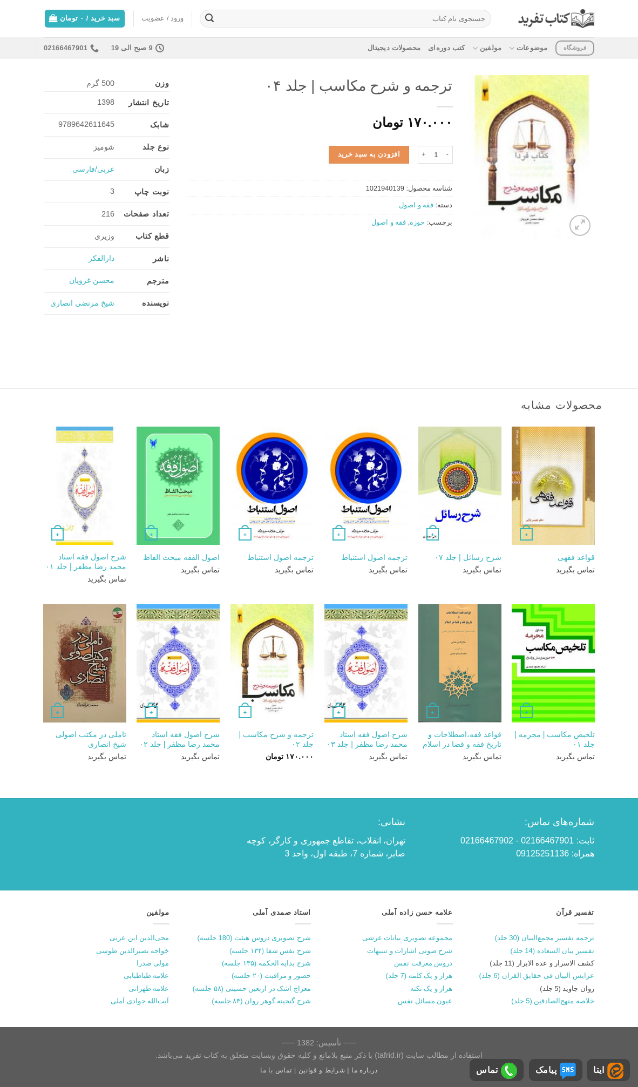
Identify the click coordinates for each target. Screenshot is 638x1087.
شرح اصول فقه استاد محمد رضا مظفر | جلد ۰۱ (85, 561)
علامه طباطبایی (146, 975)
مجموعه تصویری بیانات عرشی (407, 938)
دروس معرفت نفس (423, 963)
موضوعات (528, 48)
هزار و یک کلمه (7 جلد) (419, 975)
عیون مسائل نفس (425, 1001)
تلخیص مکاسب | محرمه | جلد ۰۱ (554, 739)
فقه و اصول (416, 205)
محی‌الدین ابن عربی (139, 938)
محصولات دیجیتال (394, 48)
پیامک (555, 1071)
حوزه (417, 222)
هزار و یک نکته (431, 988)
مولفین (486, 48)
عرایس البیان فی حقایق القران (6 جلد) (536, 975)
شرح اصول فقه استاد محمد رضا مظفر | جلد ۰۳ (367, 739)
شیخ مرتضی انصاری (82, 303)
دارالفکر (101, 258)
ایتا (608, 1071)
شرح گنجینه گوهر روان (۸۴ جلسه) (261, 1001)
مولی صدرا (153, 963)
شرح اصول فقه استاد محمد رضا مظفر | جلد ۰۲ (179, 739)
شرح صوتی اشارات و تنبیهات (409, 951)
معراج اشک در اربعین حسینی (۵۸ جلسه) (252, 988)
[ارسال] (209, 19)
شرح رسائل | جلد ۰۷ (468, 557)
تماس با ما (276, 1070)
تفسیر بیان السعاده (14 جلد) (552, 951)
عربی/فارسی (93, 169)
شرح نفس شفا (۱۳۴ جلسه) (270, 951)
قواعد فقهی (576, 557)
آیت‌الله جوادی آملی (140, 1001)
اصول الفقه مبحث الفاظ (181, 557)
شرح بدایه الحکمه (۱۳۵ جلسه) (266, 963)
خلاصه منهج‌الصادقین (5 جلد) (552, 1001)
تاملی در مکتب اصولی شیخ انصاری (91, 739)
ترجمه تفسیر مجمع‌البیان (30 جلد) (544, 938)
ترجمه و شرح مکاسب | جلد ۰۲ (276, 739)
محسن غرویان (91, 280)
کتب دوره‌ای (446, 48)
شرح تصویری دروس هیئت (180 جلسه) (254, 938)
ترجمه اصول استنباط (374, 557)
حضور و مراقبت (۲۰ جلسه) (271, 975)
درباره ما (364, 1070)
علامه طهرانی (148, 988)
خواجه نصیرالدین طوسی (132, 951)
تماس (496, 1071)
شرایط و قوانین (321, 1070)
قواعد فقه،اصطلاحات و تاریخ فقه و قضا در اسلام (462, 739)
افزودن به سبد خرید (369, 154)
